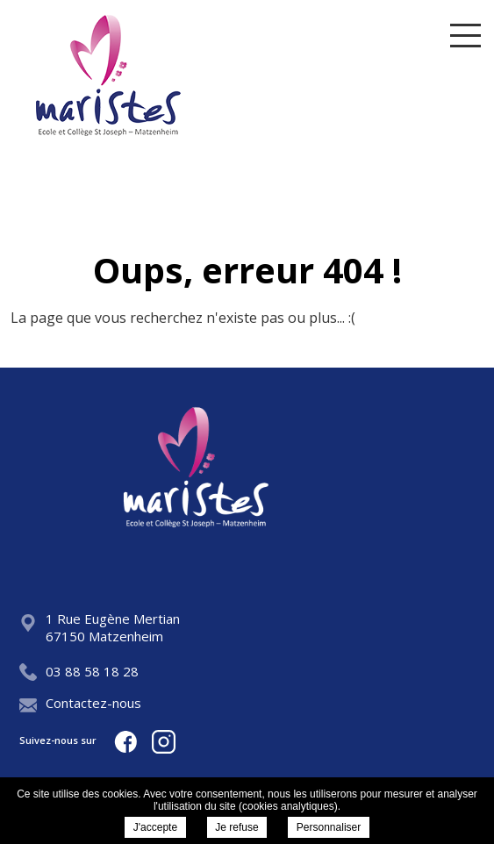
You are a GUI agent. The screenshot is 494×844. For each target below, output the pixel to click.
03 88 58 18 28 (79, 671)
